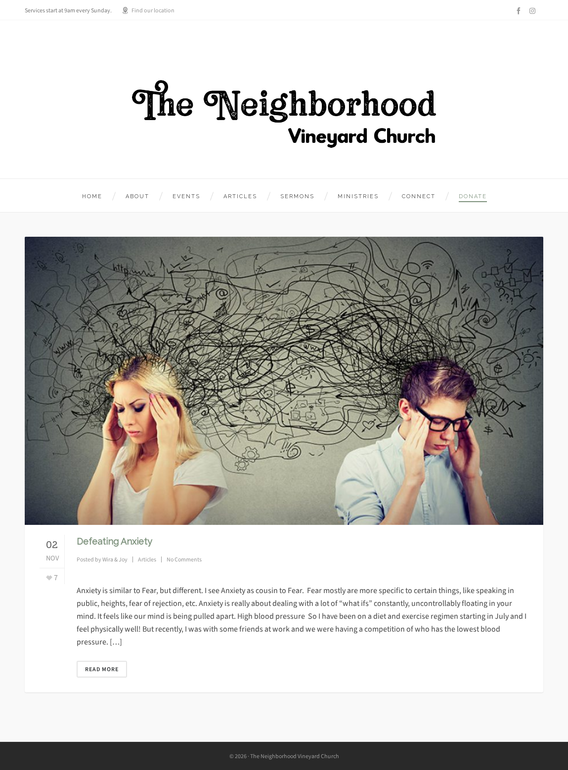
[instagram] (533, 10)
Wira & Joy (115, 559)
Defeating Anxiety (114, 541)
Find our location (148, 10)
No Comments (184, 559)
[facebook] (520, 10)
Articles (147, 559)
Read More (102, 669)
